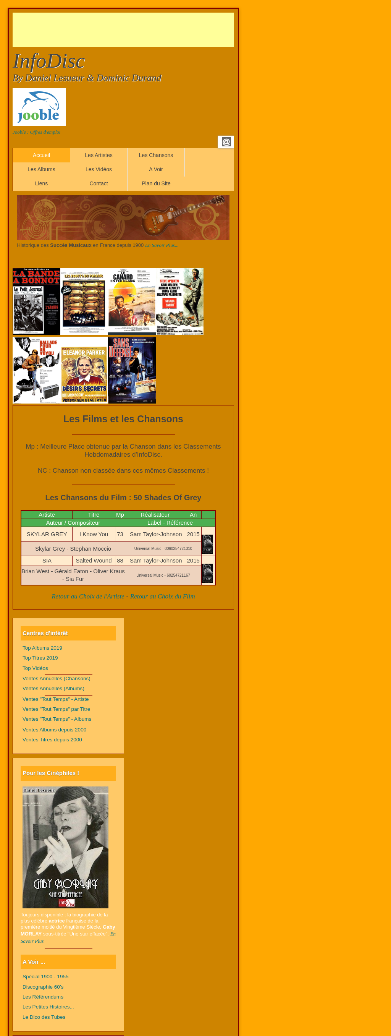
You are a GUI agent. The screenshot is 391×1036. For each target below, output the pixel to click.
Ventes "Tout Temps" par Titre (56, 709)
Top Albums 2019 (42, 648)
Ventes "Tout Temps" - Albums (57, 719)
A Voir (156, 169)
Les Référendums (43, 997)
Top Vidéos (35, 668)
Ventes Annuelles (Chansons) (56, 678)
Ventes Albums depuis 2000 (54, 730)
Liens (41, 183)
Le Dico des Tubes (44, 1017)
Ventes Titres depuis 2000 (52, 740)
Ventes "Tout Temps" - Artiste (56, 699)
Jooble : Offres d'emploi (36, 132)
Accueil (41, 155)
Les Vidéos (99, 169)
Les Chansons (156, 155)
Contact (98, 183)
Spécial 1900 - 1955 (46, 976)
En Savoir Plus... (162, 245)
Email (226, 141)
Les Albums (41, 169)
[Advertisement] (152, 30)
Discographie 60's (43, 987)
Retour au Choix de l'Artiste (88, 596)
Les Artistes (98, 155)
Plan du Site (156, 183)
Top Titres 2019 (40, 658)
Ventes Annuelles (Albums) (53, 688)
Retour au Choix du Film (162, 596)
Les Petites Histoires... (48, 1007)
